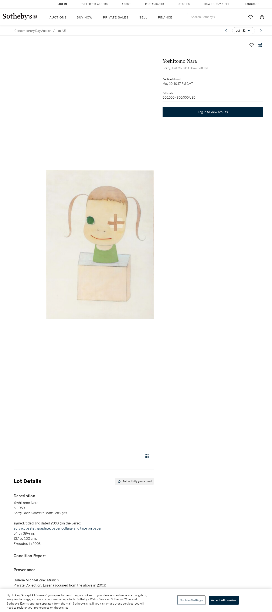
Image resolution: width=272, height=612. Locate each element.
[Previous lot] (226, 30)
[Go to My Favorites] (250, 17)
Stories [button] (184, 4)
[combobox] (215, 17)
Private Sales (116, 17)
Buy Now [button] (84, 17)
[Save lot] (251, 45)
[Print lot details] (260, 45)
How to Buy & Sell (217, 4)
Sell (143, 17)
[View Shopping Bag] (262, 17)
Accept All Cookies (223, 600)
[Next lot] (261, 30)
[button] (100, 245)
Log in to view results (213, 113)
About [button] (126, 4)
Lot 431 (61, 31)
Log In (62, 4)
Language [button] (252, 4)
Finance (165, 17)
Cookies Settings (191, 600)
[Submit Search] (238, 17)
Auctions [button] (58, 17)
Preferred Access (94, 4)
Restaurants (154, 4)
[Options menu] (243, 30)
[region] (136, 600)
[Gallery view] (146, 456)
